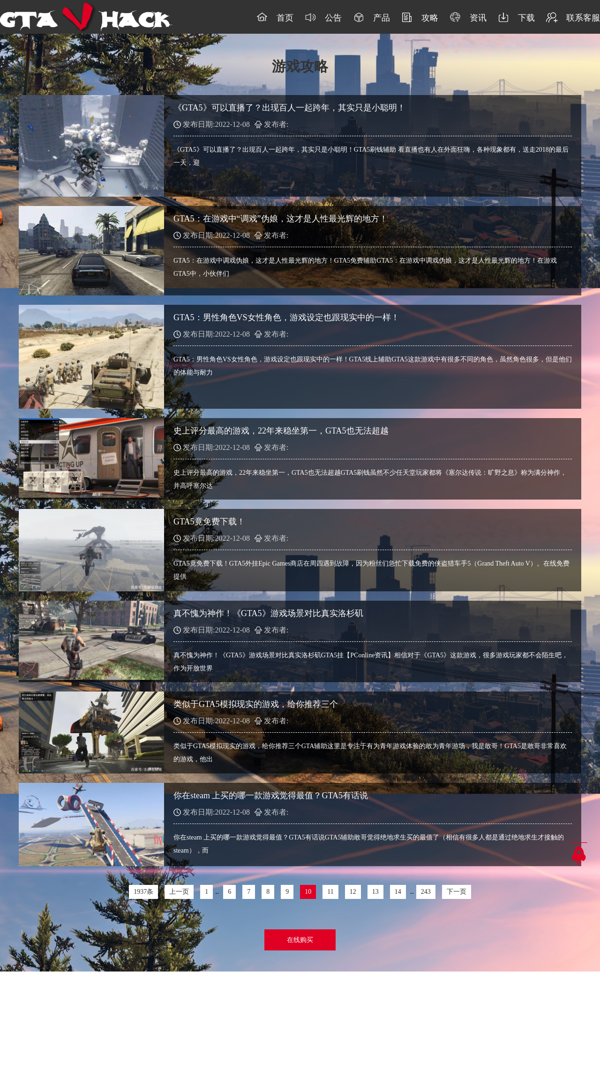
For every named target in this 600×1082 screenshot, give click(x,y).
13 (375, 891)
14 (398, 891)
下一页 (456, 891)
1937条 (143, 891)
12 (353, 891)
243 (426, 891)
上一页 (179, 891)
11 (330, 891)
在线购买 (300, 939)
